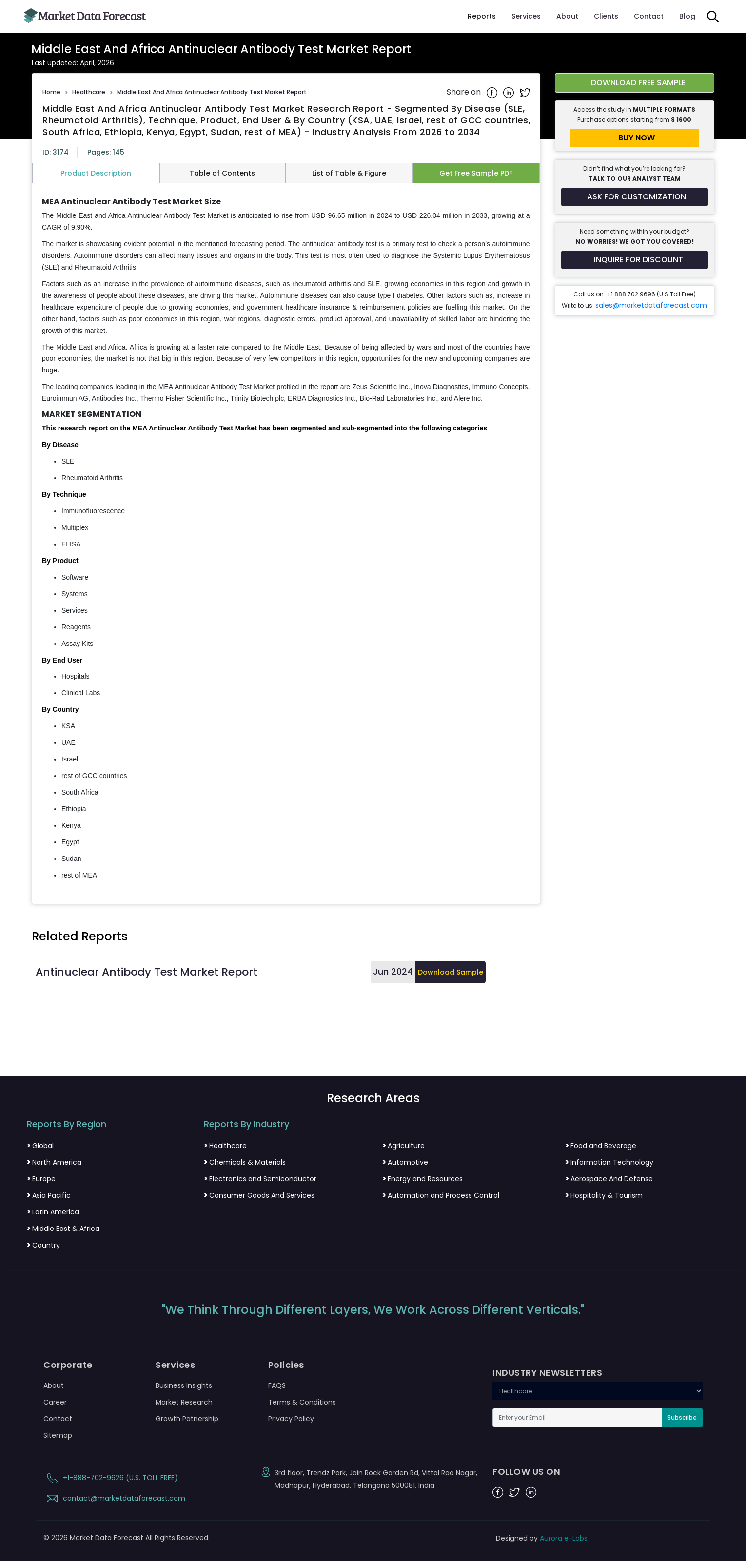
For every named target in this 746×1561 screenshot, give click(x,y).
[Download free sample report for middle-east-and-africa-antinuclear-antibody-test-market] (634, 83)
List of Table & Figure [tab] (349, 173)
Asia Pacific (49, 1195)
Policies (286, 1365)
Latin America (53, 1212)
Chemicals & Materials (245, 1162)
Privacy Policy (291, 1419)
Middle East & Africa (63, 1228)
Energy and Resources (422, 1179)
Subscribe (682, 1417)
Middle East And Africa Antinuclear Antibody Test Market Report (212, 92)
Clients (606, 16)
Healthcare (88, 92)
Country (43, 1245)
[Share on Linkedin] (509, 92)
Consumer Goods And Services (259, 1195)
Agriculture (403, 1146)
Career (55, 1402)
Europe (41, 1179)
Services (526, 16)
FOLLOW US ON (526, 1471)
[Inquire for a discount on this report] (634, 260)
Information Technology (609, 1162)
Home (51, 92)
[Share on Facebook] (493, 92)
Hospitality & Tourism (604, 1195)
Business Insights (184, 1385)
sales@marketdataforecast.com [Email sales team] (651, 305)
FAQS (277, 1385)
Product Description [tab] (95, 173)
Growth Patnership (187, 1419)
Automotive (405, 1162)
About (567, 16)
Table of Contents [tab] (222, 173)
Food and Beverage (600, 1146)
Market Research (184, 1402)
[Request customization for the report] (634, 197)
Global (40, 1146)
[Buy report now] (635, 138)
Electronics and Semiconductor (260, 1179)
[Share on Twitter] (525, 92)
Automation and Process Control (440, 1195)
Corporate (68, 1365)
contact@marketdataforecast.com (114, 1498)
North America (54, 1162)
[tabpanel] (286, 539)
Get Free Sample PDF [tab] (475, 173)
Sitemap (57, 1435)
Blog (687, 16)
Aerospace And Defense (609, 1179)
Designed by (542, 1538)
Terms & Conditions (302, 1402)
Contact (649, 16)
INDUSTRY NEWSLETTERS (547, 1372)
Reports (482, 16)
